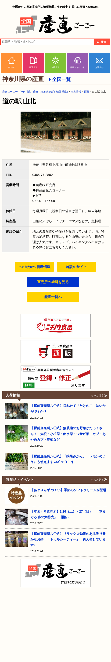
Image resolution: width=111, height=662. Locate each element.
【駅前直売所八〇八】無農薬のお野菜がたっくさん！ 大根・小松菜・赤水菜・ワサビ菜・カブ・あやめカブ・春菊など (68, 433)
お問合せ (99, 67)
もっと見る (97, 395)
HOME (11, 67)
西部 (86, 91)
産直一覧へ (53, 297)
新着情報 (34, 267)
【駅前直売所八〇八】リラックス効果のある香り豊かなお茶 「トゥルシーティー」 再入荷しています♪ (68, 539)
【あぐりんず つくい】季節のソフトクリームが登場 (68, 490)
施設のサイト (76, 267)
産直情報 (33, 67)
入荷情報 (55, 67)
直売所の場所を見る (53, 282)
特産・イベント (77, 67)
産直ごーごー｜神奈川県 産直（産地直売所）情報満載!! (35, 91)
